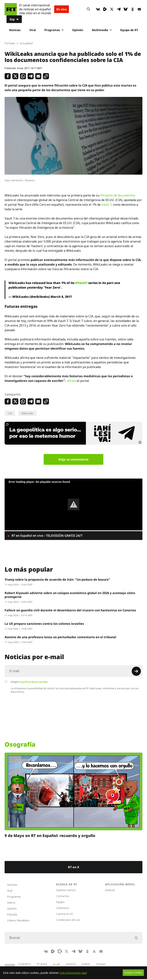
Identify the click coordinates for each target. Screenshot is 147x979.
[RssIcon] (94, 951)
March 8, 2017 (61, 297)
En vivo (61, 9)
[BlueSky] (125, 9)
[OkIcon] (132, 9)
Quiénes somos (66, 890)
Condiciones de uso (68, 920)
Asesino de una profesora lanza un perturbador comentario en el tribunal (60, 637)
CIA (10, 413)
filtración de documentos (117, 195)
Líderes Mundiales (18, 920)
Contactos (62, 896)
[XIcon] (112, 9)
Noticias (15, 30)
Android (110, 890)
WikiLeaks (27, 413)
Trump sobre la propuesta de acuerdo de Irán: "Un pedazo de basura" (57, 579)
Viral (32, 30)
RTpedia (12, 914)
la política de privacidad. (34, 681)
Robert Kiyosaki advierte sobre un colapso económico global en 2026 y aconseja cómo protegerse (70, 595)
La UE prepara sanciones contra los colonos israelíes (44, 624)
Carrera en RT (64, 914)
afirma (71, 380)
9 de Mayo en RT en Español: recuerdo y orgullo (50, 835)
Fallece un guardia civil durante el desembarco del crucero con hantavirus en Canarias (70, 610)
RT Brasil (42, 964)
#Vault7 (81, 283)
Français (101, 964)
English (86, 964)
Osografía (20, 744)
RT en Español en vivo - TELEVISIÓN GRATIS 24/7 (46, 535)
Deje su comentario (73, 459)
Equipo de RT (129, 30)
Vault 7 (106, 204)
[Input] (73, 671)
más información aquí (73, 973)
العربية (56, 964)
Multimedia (102, 30)
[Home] (11, 9)
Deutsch (71, 964)
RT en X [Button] (73, 867)
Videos (11, 903)
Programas (54, 30)
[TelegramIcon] (119, 9)
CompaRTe (24, 964)
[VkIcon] (98, 9)
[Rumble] (105, 9)
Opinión (77, 30)
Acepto (29, 681)
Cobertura (62, 908)
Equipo (60, 902)
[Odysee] (60, 951)
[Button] (88, 9)
